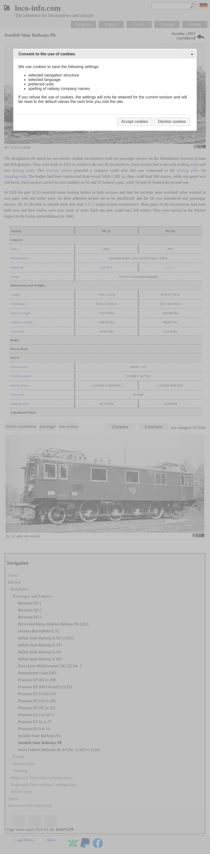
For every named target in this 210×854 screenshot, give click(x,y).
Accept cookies (134, 121)
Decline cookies (172, 121)
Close (191, 54)
